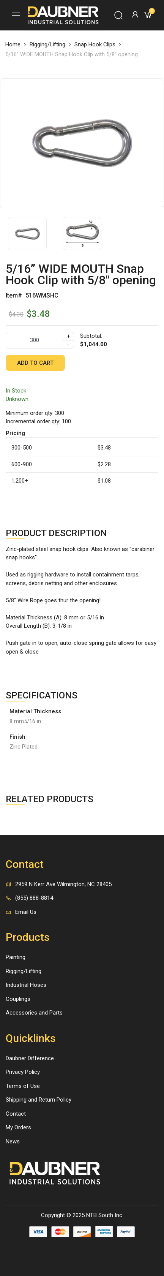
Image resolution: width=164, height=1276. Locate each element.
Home (12, 44)
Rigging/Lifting (47, 44)
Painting (15, 957)
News (13, 1141)
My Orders (18, 1127)
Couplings (18, 999)
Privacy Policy (23, 1072)
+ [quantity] (68, 336)
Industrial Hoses (26, 985)
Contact (16, 1113)
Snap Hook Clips (94, 44)
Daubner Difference (30, 1058)
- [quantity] (68, 344)
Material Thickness (35, 711)
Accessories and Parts (34, 1012)
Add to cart (35, 362)
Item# (14, 295)
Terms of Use (23, 1086)
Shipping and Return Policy (38, 1099)
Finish (17, 736)
